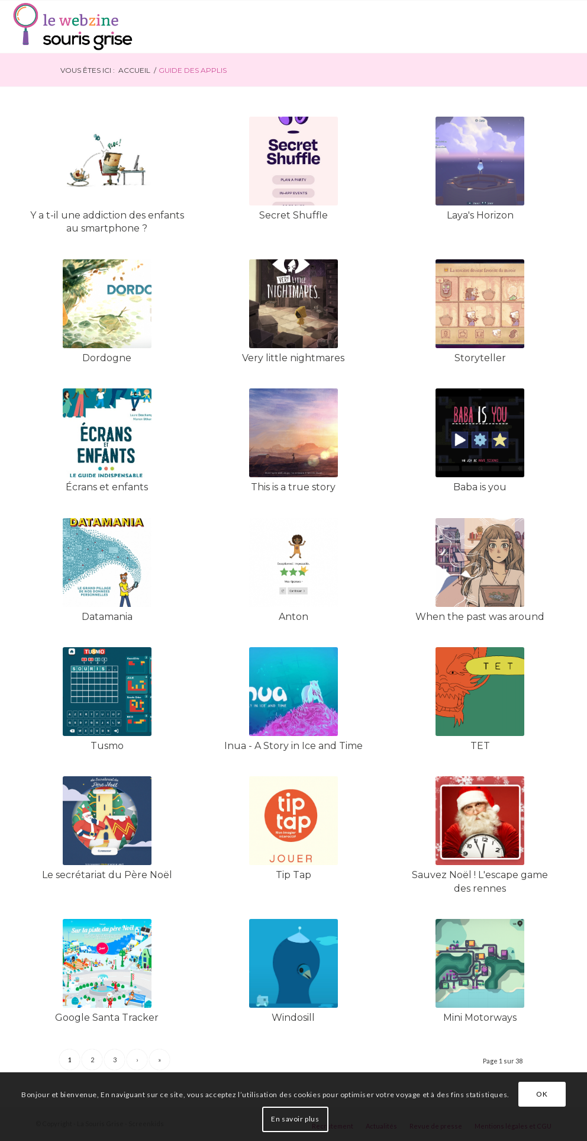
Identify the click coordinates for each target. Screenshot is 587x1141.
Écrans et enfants (107, 487)
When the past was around (479, 616)
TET (480, 745)
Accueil (134, 70)
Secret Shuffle (293, 215)
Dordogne (106, 358)
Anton (293, 616)
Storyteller (480, 358)
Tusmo (107, 745)
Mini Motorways (480, 1017)
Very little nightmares (293, 358)
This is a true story (293, 487)
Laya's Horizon (480, 215)
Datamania (107, 616)
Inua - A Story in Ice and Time (293, 745)
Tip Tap (293, 874)
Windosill (293, 1017)
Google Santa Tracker (107, 1017)
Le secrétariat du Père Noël (107, 874)
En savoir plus (295, 1118)
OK (541, 1093)
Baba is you (480, 487)
